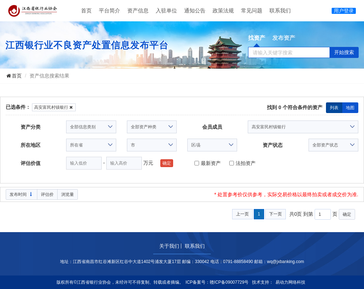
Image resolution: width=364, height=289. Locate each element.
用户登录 (344, 11)
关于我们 (169, 246)
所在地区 (31, 145)
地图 (350, 107)
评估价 (47, 194)
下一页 (275, 214)
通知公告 (194, 10)
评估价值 (31, 163)
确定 (166, 163)
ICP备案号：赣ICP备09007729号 (217, 282)
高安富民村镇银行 (54, 107)
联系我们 (280, 10)
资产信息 (138, 10)
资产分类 (31, 127)
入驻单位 (166, 10)
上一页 (242, 214)
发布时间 (21, 194)
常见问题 (251, 10)
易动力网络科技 (290, 282)
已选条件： (18, 107)
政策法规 (223, 10)
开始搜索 (344, 52)
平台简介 (109, 10)
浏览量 (67, 194)
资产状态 (273, 145)
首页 (86, 10)
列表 (334, 107)
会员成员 (212, 127)
